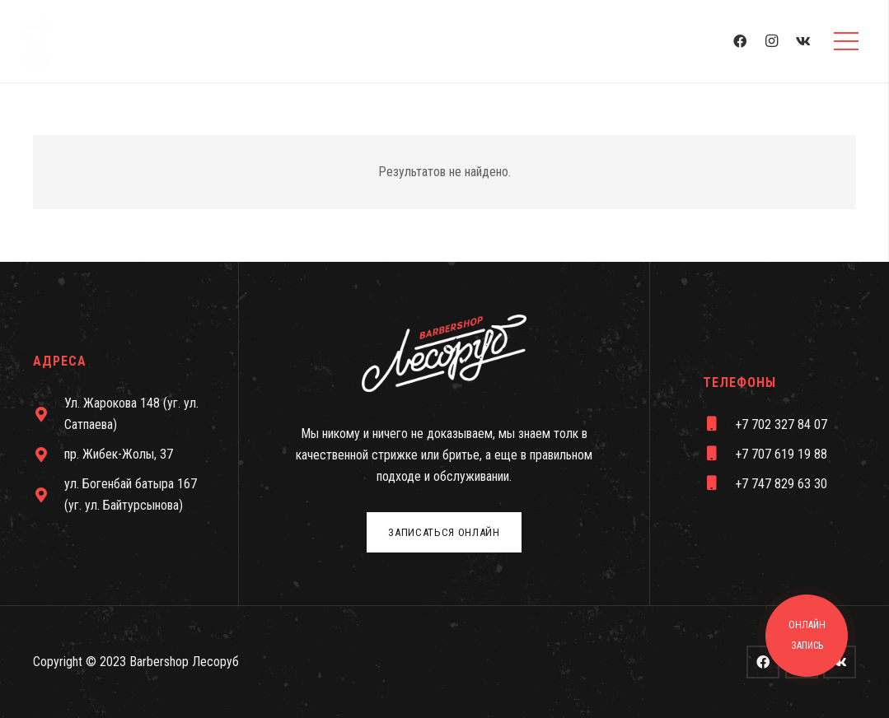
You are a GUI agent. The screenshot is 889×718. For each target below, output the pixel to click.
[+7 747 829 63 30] (718, 484)
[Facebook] (740, 41)
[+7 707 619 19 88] (718, 454)
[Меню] (846, 41)
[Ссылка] (36, 41)
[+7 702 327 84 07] (718, 425)
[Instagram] (772, 41)
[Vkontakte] (803, 41)
